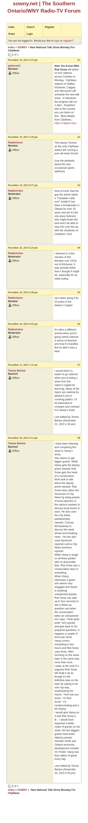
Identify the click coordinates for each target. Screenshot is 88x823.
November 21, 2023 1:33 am (23, 364)
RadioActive (15, 190)
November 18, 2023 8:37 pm (23, 185)
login (56, 40)
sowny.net (25, 3)
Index (11, 27)
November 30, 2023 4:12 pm (23, 437)
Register (50, 27)
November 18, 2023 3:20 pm (23, 136)
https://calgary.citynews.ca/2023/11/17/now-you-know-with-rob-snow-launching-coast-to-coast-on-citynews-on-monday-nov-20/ (67, 123)
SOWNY (22, 47)
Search (31, 27)
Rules (11, 33)
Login (30, 33)
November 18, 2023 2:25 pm (23, 59)
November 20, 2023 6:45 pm (23, 323)
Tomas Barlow (17, 370)
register (67, 40)
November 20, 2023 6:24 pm (23, 247)
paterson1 (14, 65)
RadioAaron (15, 142)
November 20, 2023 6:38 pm (23, 292)
